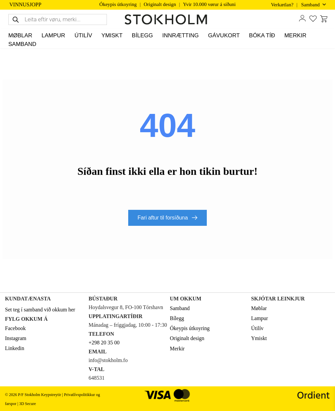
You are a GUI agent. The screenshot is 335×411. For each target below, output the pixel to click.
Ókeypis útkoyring (118, 4)
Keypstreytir (51, 394)
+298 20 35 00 (104, 342)
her (71, 309)
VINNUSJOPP (25, 4)
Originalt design (160, 4)
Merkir (177, 348)
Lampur (259, 318)
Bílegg (177, 318)
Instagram (15, 338)
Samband (180, 308)
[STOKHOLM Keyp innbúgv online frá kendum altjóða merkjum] (167, 19)
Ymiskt (259, 338)
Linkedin (14, 348)
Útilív (257, 328)
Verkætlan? (282, 4)
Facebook (15, 328)
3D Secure (27, 403)
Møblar (259, 308)
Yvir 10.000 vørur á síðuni (209, 4)
